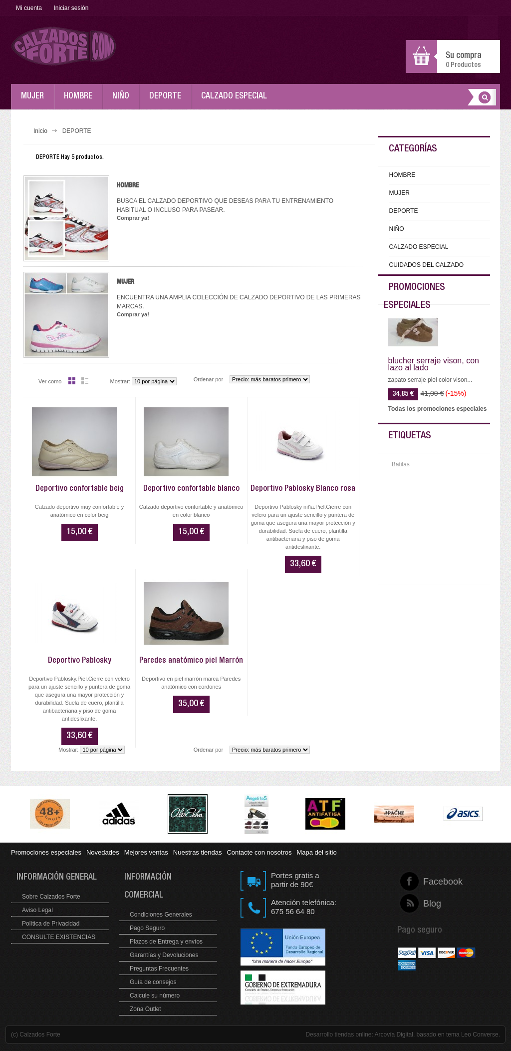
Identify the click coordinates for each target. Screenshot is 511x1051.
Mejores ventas (146, 852)
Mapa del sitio (316, 852)
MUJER (35, 100)
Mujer (125, 282)
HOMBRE (80, 100)
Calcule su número (155, 995)
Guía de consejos (153, 982)
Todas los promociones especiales (437, 408)
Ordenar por (208, 379)
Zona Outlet (145, 1009)
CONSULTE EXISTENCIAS (58, 937)
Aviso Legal (37, 910)
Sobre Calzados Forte (51, 896)
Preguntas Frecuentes (159, 968)
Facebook (423, 882)
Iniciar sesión (70, 7)
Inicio (40, 130)
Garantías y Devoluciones (164, 955)
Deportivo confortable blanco (191, 489)
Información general (56, 878)
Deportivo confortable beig (79, 489)
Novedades (102, 852)
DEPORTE (167, 100)
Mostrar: (120, 381)
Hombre (128, 185)
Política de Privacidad (50, 923)
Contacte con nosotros (259, 852)
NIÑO (123, 100)
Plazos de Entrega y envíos (166, 941)
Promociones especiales (46, 852)
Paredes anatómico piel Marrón (191, 661)
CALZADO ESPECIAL (236, 100)
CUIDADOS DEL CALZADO (426, 264)
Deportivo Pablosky (79, 661)
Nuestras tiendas (197, 852)
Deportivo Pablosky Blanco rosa (303, 489)
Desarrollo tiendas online (338, 1034)
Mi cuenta (29, 7)
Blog (423, 904)
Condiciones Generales (161, 914)
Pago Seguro (147, 928)
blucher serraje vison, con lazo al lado (433, 364)
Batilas (401, 464)
